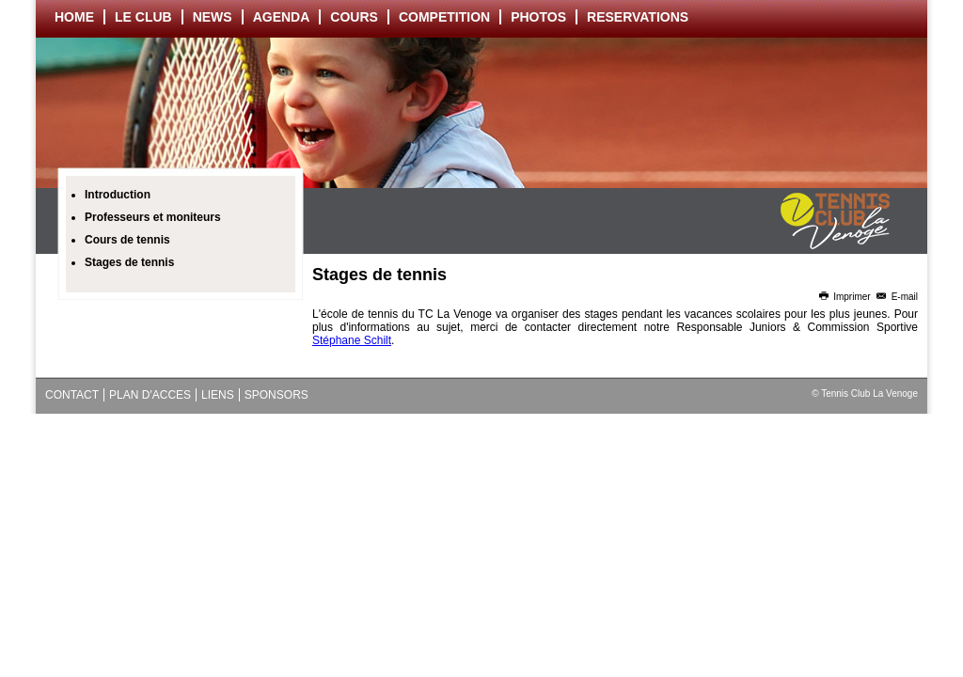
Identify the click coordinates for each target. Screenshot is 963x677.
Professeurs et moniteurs (153, 217)
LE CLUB (143, 16)
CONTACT (72, 394)
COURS (354, 16)
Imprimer (844, 296)
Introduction (117, 194)
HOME (74, 16)
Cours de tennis (127, 239)
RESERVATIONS (637, 16)
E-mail (895, 296)
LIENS (217, 394)
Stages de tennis (129, 262)
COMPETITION (444, 16)
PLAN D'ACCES (150, 394)
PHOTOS (538, 16)
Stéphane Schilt (351, 340)
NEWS (212, 16)
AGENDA (281, 16)
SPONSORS (276, 394)
